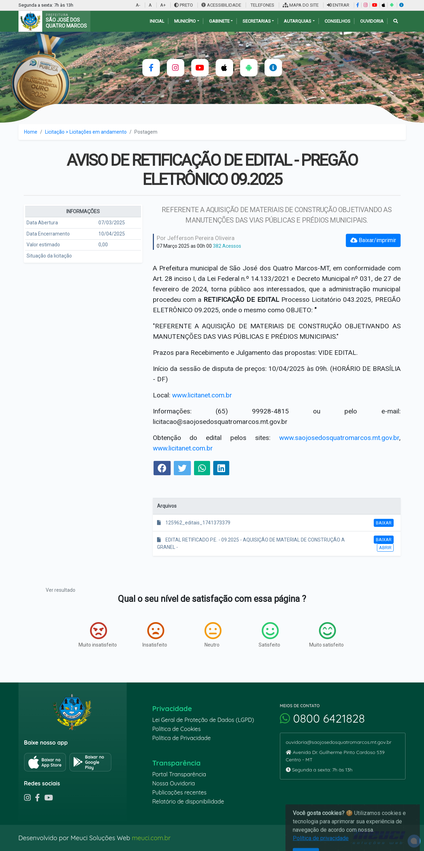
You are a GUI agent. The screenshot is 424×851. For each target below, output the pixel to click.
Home (30, 132)
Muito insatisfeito (98, 635)
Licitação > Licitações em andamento (86, 132)
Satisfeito (269, 635)
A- (138, 5)
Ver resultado (60, 590)
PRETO (183, 5)
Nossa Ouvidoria (173, 783)
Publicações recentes (179, 792)
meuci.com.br (151, 838)
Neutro (212, 635)
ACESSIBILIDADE (221, 5)
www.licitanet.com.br (202, 395)
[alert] (414, 841)
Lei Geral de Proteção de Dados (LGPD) (203, 719)
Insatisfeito (154, 635)
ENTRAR (338, 5)
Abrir (385, 547)
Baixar (384, 522)
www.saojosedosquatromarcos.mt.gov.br (339, 438)
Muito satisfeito (326, 635)
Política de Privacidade (181, 737)
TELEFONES (262, 5)
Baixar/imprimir (373, 240)
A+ (163, 5)
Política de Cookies (176, 728)
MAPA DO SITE (301, 5)
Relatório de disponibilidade (188, 801)
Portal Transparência (179, 774)
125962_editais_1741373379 (193, 522)
